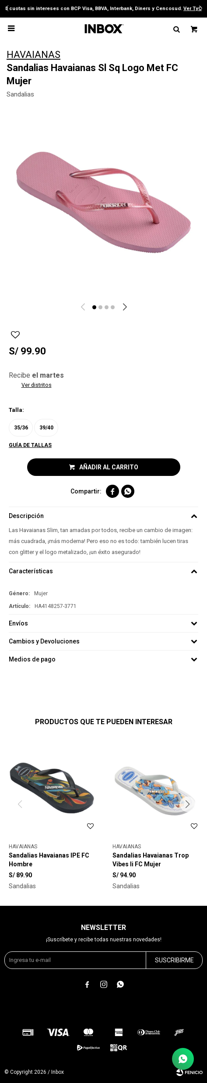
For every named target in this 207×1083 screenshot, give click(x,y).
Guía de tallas (30, 445)
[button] (94, 307)
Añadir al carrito (108, 467)
